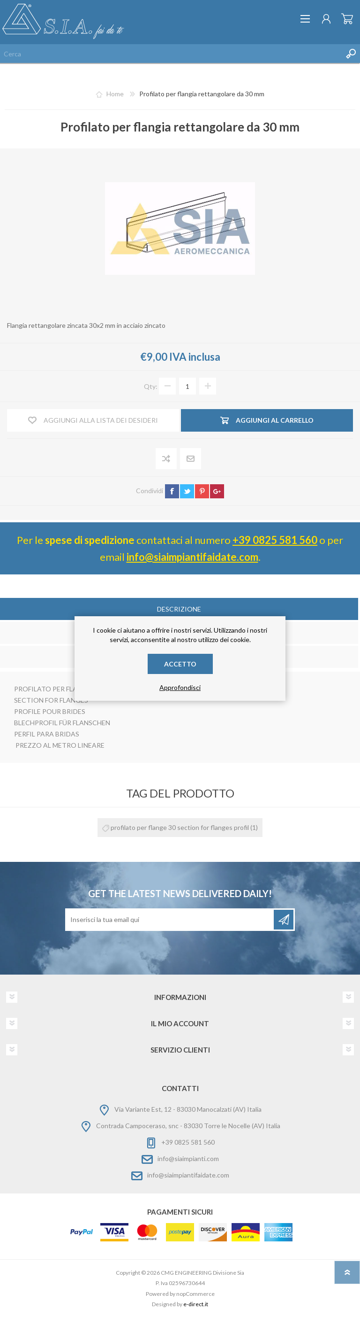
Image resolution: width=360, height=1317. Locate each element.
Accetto (180, 664)
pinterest (202, 491)
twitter (187, 491)
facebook (172, 491)
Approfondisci (180, 687)
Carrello (347, 18)
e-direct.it (195, 1304)
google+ (217, 491)
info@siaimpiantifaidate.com (192, 556)
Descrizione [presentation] (179, 609)
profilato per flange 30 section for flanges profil (180, 827)
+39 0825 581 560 (274, 540)
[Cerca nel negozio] (170, 53)
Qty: (151, 386)
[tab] (179, 610)
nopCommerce (195, 1293)
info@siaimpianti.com (188, 1158)
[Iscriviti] (170, 920)
